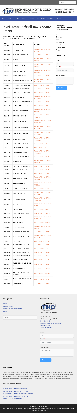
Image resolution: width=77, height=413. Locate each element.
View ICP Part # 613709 (42, 85)
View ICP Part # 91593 (41, 92)
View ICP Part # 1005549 (42, 252)
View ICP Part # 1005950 (42, 284)
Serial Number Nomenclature (45, 18)
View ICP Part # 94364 (41, 102)
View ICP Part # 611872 (42, 245)
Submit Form (62, 88)
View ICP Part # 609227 (42, 170)
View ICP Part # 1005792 (42, 232)
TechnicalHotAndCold (47, 325)
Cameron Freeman (46, 327)
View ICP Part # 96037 (41, 76)
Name (58, 60)
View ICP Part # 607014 (42, 147)
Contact (59, 18)
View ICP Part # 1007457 (42, 89)
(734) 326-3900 (45, 321)
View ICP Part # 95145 (41, 188)
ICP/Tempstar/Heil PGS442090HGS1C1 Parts (18, 394)
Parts (11, 18)
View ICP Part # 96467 (41, 209)
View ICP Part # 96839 (41, 279)
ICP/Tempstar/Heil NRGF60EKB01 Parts (16, 396)
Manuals (31, 18)
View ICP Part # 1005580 (42, 269)
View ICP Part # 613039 (42, 259)
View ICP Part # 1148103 (42, 105)
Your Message (60, 75)
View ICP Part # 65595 (41, 144)
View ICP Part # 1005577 (42, 256)
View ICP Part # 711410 (42, 248)
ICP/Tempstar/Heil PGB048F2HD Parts (15, 391)
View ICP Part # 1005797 (42, 157)
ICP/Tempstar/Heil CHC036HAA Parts (15, 388)
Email (58, 67)
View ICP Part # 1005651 (42, 166)
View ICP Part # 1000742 (42, 213)
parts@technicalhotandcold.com (50, 323)
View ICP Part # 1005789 (42, 222)
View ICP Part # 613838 (42, 241)
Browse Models (21, 18)
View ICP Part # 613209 (42, 173)
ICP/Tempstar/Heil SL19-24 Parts (14, 399)
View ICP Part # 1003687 (42, 264)
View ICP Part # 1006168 (42, 55)
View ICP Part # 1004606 (42, 273)
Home (3, 18)
